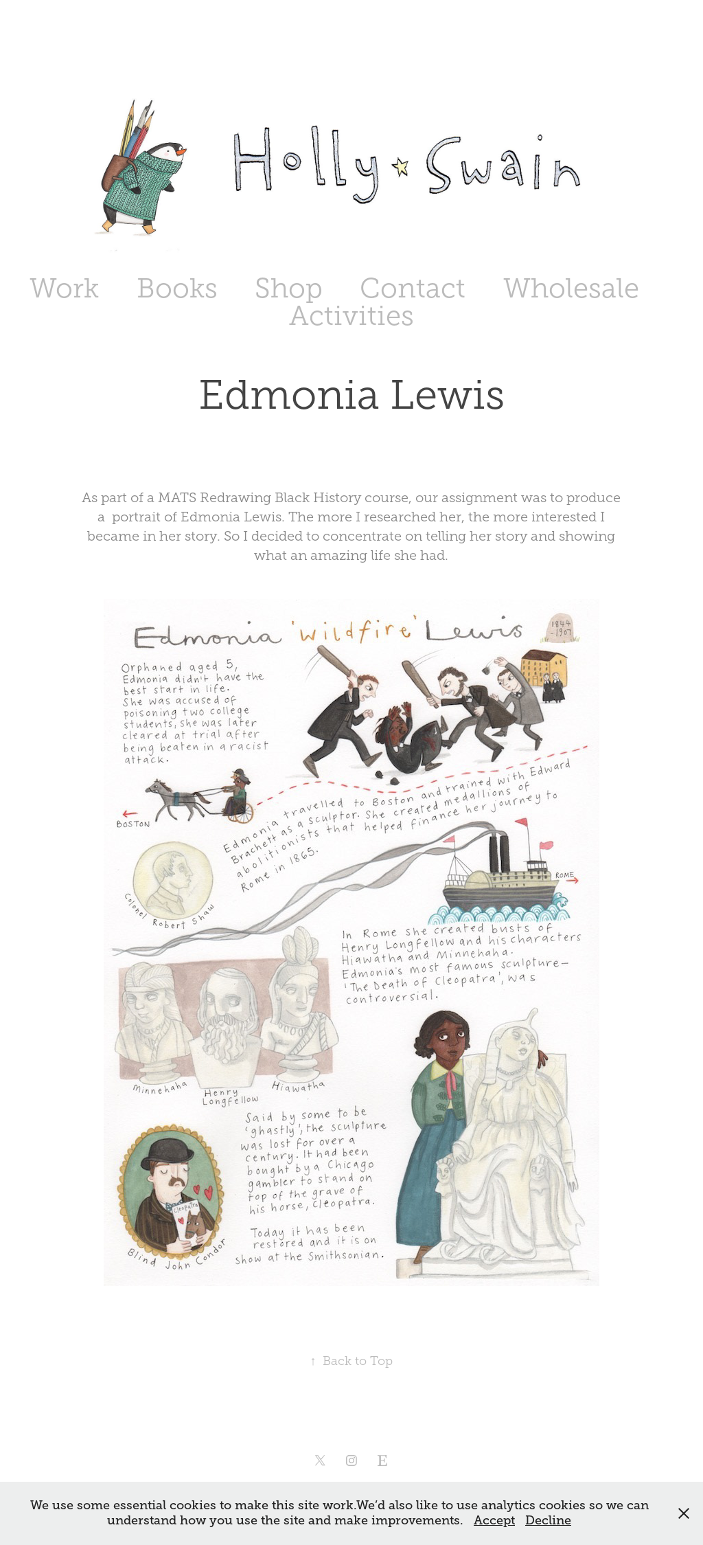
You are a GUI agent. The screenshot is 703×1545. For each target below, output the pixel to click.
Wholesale (571, 288)
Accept (494, 1520)
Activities (351, 315)
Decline (548, 1520)
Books (177, 288)
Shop (289, 288)
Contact (412, 288)
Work (64, 288)
